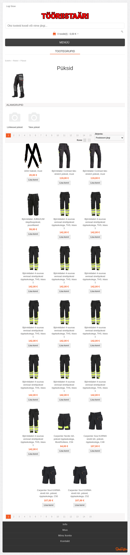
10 (58, 135)
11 (64, 135)
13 (77, 135)
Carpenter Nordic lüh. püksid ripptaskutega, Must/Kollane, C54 (64, 439)
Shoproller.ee (121, 549)
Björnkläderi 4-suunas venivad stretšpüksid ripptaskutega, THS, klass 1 (64, 223)
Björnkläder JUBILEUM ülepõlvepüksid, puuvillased (33, 222)
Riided (15, 61)
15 (90, 135)
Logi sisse (11, 6)
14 (84, 135)
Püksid (23, 61)
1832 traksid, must (33, 171)
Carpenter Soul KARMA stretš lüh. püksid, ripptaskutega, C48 (95, 439)
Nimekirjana (84, 140)
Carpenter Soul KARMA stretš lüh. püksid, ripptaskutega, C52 (79, 493)
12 (71, 135)
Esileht (8, 61)
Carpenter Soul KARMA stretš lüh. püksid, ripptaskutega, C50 (48, 493)
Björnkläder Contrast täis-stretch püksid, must (64, 172)
